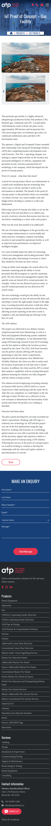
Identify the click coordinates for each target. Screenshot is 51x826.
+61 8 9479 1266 (11, 801)
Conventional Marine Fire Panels (16, 672)
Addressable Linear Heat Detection (17, 643)
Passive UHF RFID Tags (12, 722)
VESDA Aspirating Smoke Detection (18, 620)
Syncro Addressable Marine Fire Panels (19, 667)
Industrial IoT (8, 703)
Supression (6, 605)
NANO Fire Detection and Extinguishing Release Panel (23, 683)
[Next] (47, 91)
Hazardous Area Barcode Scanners (17, 713)
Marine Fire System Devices (14, 689)
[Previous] (3, 91)
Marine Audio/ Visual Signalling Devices (20, 653)
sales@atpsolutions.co (13, 805)
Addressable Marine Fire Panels (16, 662)
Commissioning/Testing (12, 756)
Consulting (6, 775)
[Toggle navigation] (47, 4)
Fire (3, 610)
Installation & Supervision (13, 752)
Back (11, 462)
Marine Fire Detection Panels (14, 657)
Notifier (5, 639)
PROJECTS (20, 33)
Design (5, 747)
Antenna (5, 708)
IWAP (4, 718)
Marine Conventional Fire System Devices (20, 699)
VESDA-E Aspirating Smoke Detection (19, 615)
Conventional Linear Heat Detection (17, 648)
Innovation (6, 727)
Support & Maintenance (12, 761)
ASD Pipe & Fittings (11, 624)
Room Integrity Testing (12, 766)
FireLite (5, 634)
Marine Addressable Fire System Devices (20, 694)
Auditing (5, 742)
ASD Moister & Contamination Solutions (20, 629)
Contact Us (11, 811)
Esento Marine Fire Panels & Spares (17, 676)
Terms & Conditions (10, 819)
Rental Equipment (9, 601)
